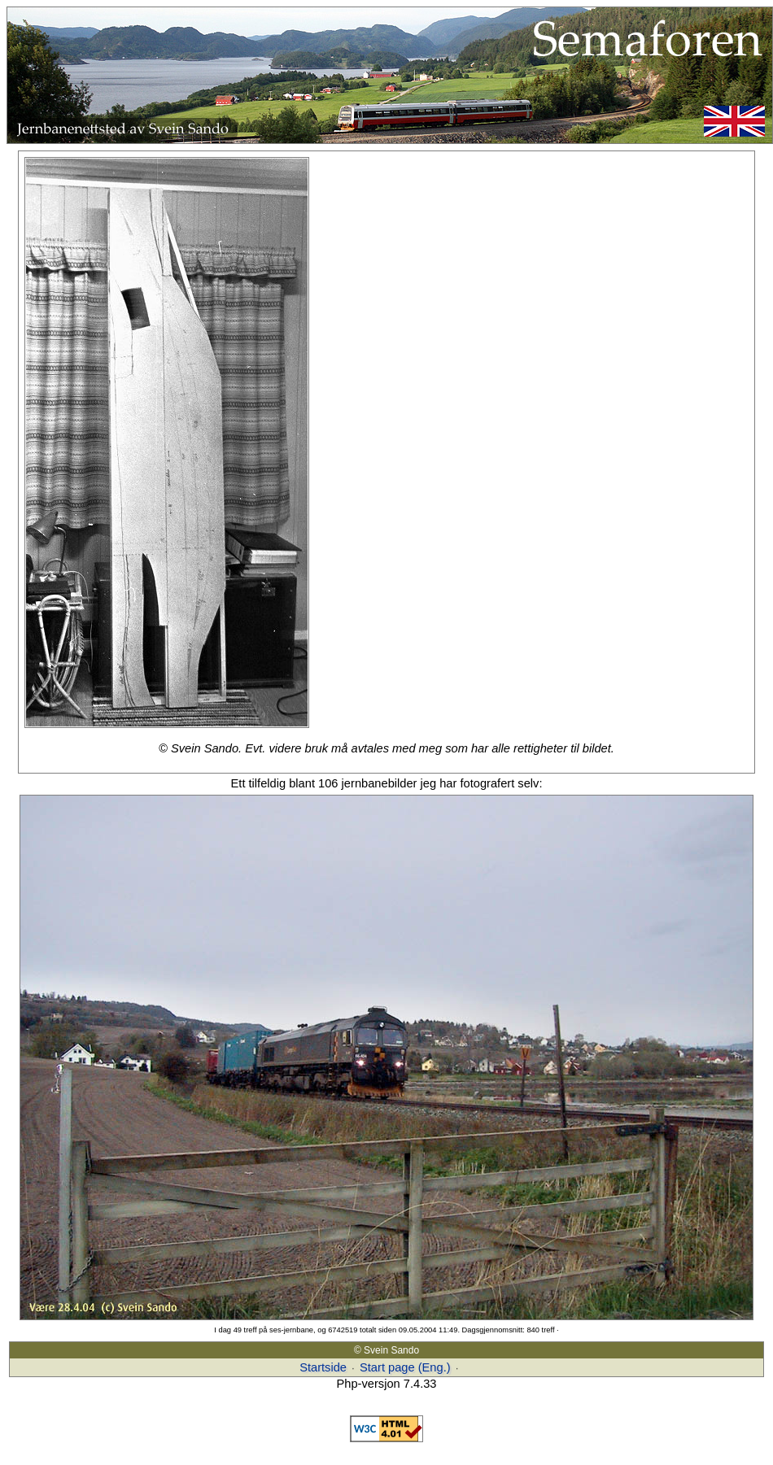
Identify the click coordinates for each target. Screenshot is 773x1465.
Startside (323, 1367)
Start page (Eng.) (405, 1367)
